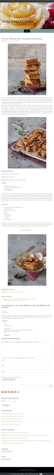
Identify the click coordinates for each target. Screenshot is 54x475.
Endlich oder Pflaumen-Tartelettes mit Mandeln (11, 421)
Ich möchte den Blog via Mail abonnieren (10, 377)
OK (40, 474)
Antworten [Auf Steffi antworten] (7, 335)
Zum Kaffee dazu (18, 21)
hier (31, 358)
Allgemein (10, 292)
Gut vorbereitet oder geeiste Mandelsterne (10, 424)
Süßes (23, 292)
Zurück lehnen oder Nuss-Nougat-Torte (14, 443)
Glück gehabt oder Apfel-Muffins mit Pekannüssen (12, 413)
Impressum (23, 469)
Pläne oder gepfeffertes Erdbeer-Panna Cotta (11, 419)
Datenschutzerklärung (29, 469)
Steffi (19, 40)
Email (2, 365)
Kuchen (19, 292)
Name (2, 360)
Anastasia (4, 311)
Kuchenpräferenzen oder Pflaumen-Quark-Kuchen (16, 432)
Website (3, 371)
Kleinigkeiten (15, 292)
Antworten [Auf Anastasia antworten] (4, 320)
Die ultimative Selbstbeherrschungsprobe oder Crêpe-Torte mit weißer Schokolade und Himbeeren (27, 435)
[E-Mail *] (8, 401)
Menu (27, 31)
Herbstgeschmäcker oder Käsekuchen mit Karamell (12, 416)
